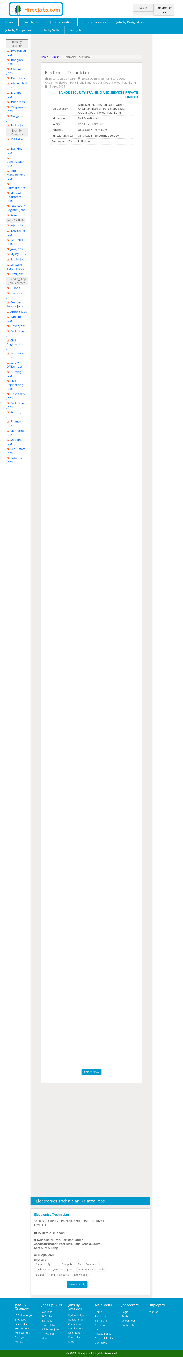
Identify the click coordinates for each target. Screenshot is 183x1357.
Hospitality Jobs (16, 396)
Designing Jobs (16, 232)
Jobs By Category (17, 132)
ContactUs (101, 1342)
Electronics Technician (51, 1215)
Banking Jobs (15, 150)
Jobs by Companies (18, 30)
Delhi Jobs (18, 78)
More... (19, 1341)
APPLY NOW (91, 1072)
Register (126, 1316)
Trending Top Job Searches (17, 281)
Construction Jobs (15, 163)
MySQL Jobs (18, 254)
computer (68, 1264)
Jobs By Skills (15, 220)
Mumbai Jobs (14, 94)
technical (41, 1269)
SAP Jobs (46, 1316)
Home (9, 22)
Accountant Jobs (16, 355)
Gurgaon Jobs (15, 118)
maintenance (85, 1269)
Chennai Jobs (14, 71)
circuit (56, 57)
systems (53, 1264)
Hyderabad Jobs (16, 52)
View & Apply (77, 1284)
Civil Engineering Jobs (15, 344)
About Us (100, 1316)
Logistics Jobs (14, 295)
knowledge (80, 1274)
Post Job (75, 30)
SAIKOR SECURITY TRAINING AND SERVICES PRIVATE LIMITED (98, 94)
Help (97, 1329)
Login (125, 1312)
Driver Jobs (18, 326)
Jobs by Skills (50, 30)
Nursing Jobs (14, 374)
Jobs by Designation (130, 22)
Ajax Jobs (17, 225)
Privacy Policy (103, 1333)
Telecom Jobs (14, 460)
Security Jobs (14, 414)
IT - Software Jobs (16, 186)
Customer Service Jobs (15, 304)
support (69, 1269)
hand (52, 1274)
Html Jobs (17, 274)
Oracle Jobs (48, 1325)
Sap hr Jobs (18, 259)
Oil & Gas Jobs (15, 141)
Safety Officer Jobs (15, 364)
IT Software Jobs (25, 1315)
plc (80, 1264)
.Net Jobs (46, 1320)
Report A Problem (105, 1338)
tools (100, 1269)
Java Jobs (16, 249)
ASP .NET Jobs (15, 242)
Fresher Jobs (22, 1328)
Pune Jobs (18, 102)
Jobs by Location (61, 22)
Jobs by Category (94, 22)
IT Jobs (15, 288)
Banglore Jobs (15, 62)
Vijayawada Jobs (16, 109)
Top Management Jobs (16, 174)
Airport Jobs (18, 311)
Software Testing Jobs (15, 267)
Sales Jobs (21, 1324)
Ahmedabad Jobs (17, 85)
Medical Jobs (22, 1332)
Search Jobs (32, 22)
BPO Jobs (20, 1319)
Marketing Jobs (16, 432)
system (55, 1269)
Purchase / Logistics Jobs (16, 208)
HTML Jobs (48, 1333)
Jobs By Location (17, 44)
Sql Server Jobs (50, 1329)
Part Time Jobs (15, 333)
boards (40, 1274)
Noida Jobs (18, 125)
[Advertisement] (19, 516)
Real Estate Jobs (16, 451)
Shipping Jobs (15, 442)
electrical (64, 1274)
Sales (14, 215)
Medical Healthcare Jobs (14, 197)
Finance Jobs (14, 423)
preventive (92, 1264)
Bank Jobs (21, 1337)
